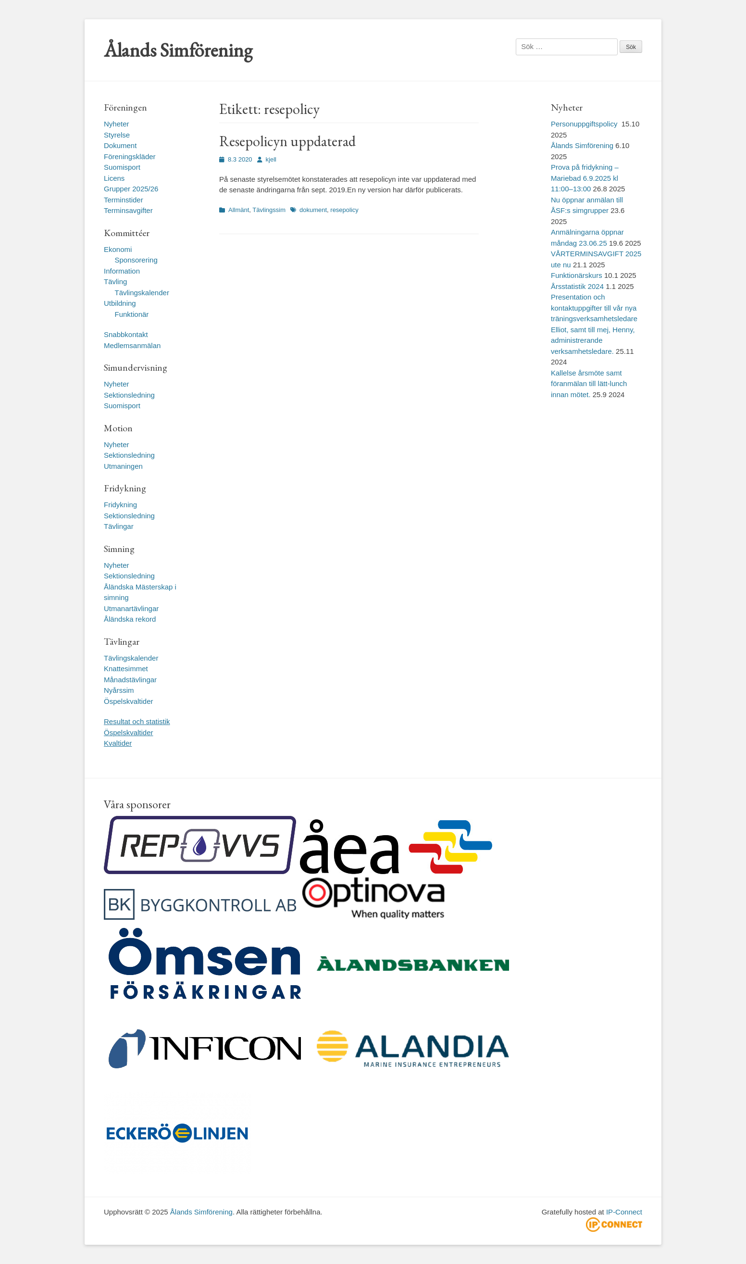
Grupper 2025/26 (131, 189)
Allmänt (238, 209)
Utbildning (120, 303)
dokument (313, 209)
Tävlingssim (269, 209)
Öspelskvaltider (128, 701)
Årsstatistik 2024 (577, 286)
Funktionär (132, 314)
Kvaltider (118, 743)
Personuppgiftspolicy (585, 124)
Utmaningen (123, 466)
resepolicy (344, 209)
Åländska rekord (130, 619)
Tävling (115, 281)
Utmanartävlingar (131, 608)
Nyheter (116, 124)
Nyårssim (119, 690)
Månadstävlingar (130, 680)
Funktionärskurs (576, 275)
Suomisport (122, 167)
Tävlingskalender (142, 292)
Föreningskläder (130, 156)
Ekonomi (118, 249)
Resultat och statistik (137, 721)
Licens (114, 178)
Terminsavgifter (128, 210)
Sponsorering (136, 260)
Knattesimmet (126, 668)
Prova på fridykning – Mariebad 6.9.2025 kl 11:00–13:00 (585, 178)
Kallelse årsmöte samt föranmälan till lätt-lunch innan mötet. (589, 384)
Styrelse (117, 135)
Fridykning (120, 505)
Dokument (120, 145)
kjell (271, 159)
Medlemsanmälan (132, 345)
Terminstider (123, 200)
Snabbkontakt (126, 334)
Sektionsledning (129, 395)
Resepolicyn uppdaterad (287, 141)
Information (122, 271)
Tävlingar (119, 526)
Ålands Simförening (178, 50)
